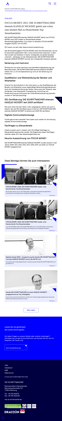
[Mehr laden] (31, 310)
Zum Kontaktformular (13, 348)
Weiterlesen (52, 195)
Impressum (8, 368)
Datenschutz (9, 373)
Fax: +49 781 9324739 (12, 396)
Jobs (6, 365)
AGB (6, 370)
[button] (3, 418)
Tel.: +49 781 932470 (12, 394)
